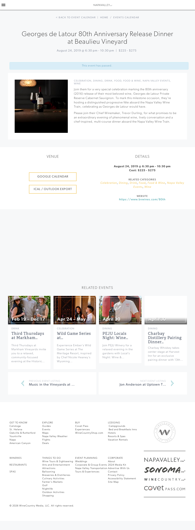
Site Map (113, 482)
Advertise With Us (118, 468)
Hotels (112, 433)
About (111, 461)
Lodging (114, 422)
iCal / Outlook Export (53, 189)
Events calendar (126, 17)
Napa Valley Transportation (91, 468)
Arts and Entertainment (56, 465)
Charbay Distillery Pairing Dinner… (165, 337)
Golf (44, 485)
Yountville (16, 436)
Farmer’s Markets (52, 482)
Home (104, 17)
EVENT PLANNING (86, 458)
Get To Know (18, 422)
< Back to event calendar (76, 17)
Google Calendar (52, 176)
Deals (45, 443)
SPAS (13, 472)
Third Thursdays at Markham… (27, 335)
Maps (45, 433)
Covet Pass (81, 426)
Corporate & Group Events (91, 465)
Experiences (82, 429)
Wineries (16, 458)
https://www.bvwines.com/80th (142, 199)
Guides (46, 426)
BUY (77, 422)
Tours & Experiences (87, 472)
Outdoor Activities (53, 492)
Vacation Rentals (118, 440)
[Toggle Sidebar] (3, 5)
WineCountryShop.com (89, 433)
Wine (77, 83)
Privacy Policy (116, 475)
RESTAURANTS (18, 465)
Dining (98, 81)
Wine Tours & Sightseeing (57, 461)
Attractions (48, 468)
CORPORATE (115, 458)
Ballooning (48, 472)
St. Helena (16, 429)
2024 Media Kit (117, 465)
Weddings (81, 461)
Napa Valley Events (156, 81)
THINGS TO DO (51, 458)
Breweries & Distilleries (56, 475)
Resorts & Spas (116, 436)
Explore (47, 422)
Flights (46, 440)
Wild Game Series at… (74, 335)
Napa (13, 440)
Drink (109, 81)
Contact (112, 472)
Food (117, 81)
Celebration (82, 81)
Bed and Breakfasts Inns (122, 429)
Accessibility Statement (122, 478)
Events (46, 429)
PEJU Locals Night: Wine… (115, 335)
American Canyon (20, 443)
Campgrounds (116, 426)
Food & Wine (132, 81)
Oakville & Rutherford (22, 433)
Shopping (48, 495)
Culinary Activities (53, 478)
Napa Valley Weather (55, 436)
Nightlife (47, 489)
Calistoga (15, 426)
